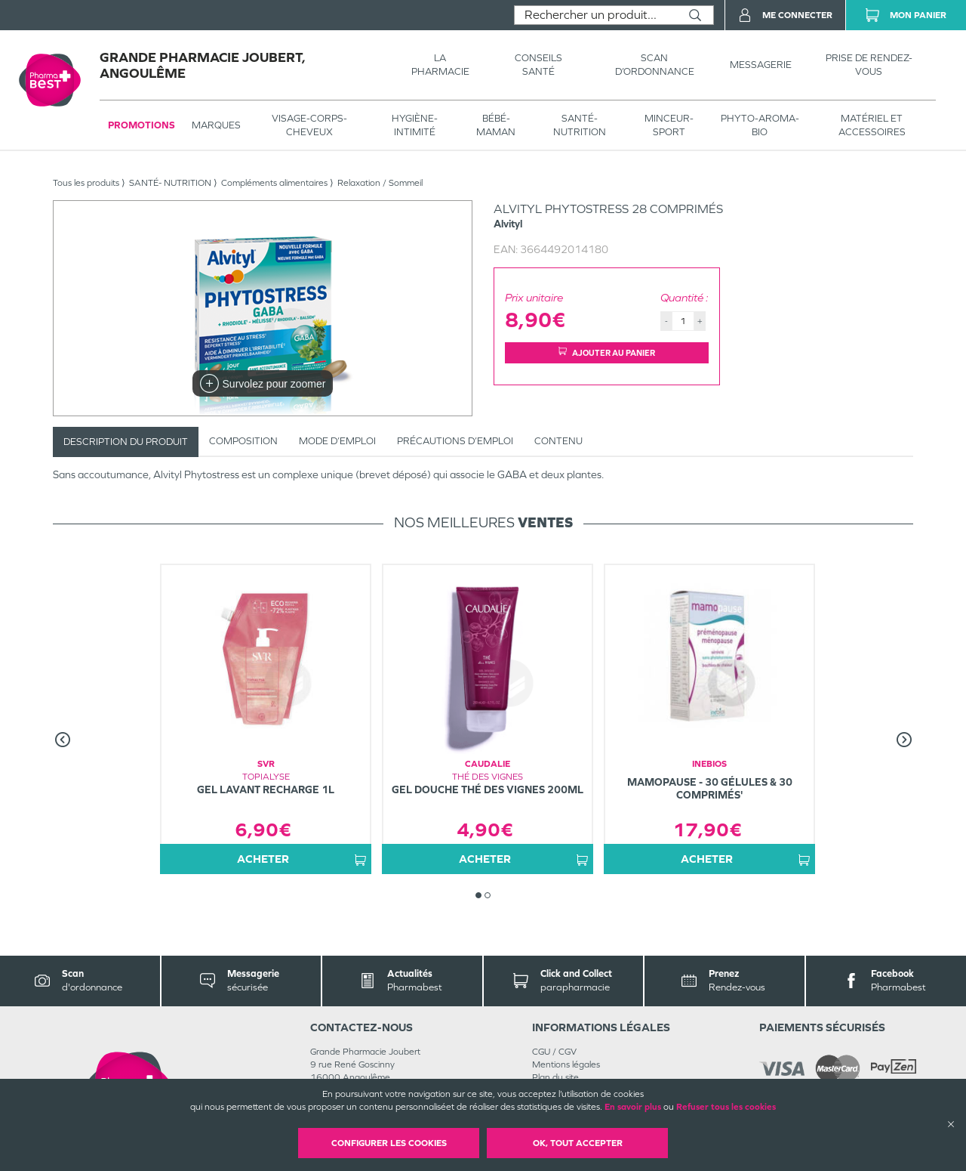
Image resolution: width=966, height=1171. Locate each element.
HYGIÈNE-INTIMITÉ (415, 125)
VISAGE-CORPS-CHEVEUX (309, 125)
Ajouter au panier (606, 352)
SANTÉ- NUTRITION (579, 125)
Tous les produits (86, 183)
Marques (216, 125)
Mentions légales (566, 1064)
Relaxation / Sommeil (380, 183)
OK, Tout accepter (578, 1143)
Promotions (141, 125)
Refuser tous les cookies (726, 1106)
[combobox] (596, 15)
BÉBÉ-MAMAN (495, 125)
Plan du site (555, 1077)
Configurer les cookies (389, 1143)
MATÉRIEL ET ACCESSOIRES (872, 125)
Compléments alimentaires (274, 183)
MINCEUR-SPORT (669, 125)
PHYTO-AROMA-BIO (760, 125)
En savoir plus (633, 1106)
